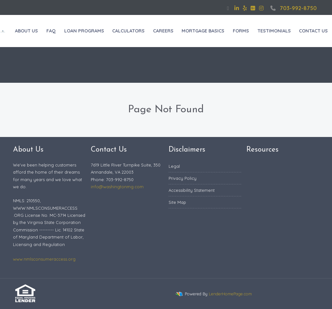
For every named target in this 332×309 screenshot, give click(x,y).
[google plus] (253, 8)
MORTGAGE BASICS (203, 31)
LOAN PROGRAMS (84, 31)
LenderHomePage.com (230, 293)
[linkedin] (236, 8)
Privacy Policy (182, 178)
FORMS (241, 31)
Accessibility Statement (192, 190)
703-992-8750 (293, 8)
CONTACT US (313, 31)
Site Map (177, 202)
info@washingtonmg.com (117, 186)
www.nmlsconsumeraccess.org (44, 259)
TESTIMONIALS (274, 31)
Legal (174, 166)
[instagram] (261, 8)
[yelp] (245, 8)
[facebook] (228, 8)
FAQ (51, 31)
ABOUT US (26, 31)
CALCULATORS (128, 31)
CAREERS (163, 31)
